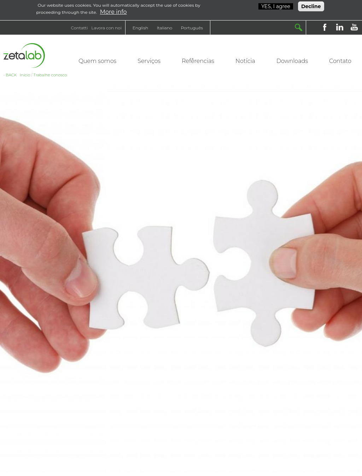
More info (113, 10)
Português (192, 27)
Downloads (292, 61)
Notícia (245, 61)
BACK (11, 74)
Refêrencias (198, 61)
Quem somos (97, 61)
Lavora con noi (106, 27)
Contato (340, 61)
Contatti (79, 27)
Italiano (164, 27)
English (140, 27)
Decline (311, 5)
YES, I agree (275, 5)
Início (25, 74)
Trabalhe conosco (50, 74)
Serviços (149, 61)
